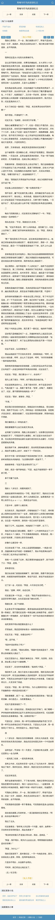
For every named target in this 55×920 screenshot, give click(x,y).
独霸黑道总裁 (24, 31)
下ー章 (46, 14)
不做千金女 (6, 27)
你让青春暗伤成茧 (42, 896)
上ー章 (8, 14)
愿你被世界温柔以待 (26, 900)
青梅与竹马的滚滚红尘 (27, 2)
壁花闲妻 (22, 27)
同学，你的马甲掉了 (9, 896)
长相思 (4, 31)
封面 (33, 14)
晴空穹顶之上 (41, 900)
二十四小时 (40, 31)
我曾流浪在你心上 (9, 900)
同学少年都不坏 (25, 896)
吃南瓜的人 (40, 27)
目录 (21, 14)
